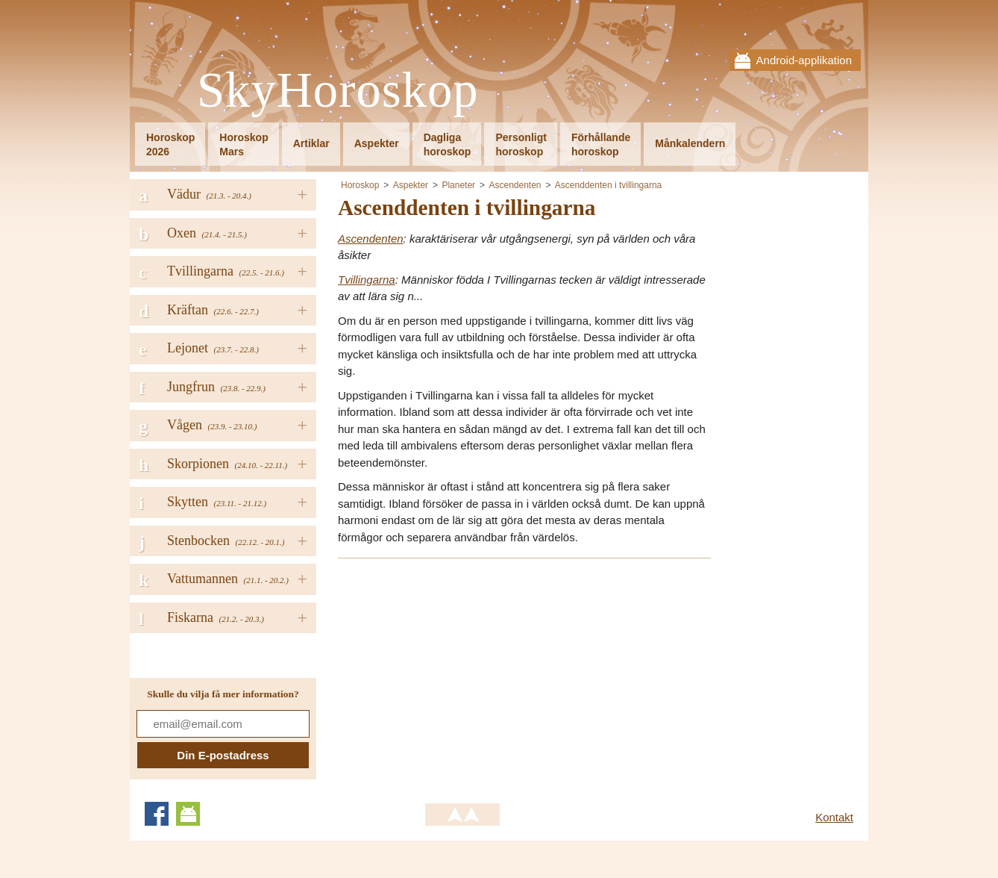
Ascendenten (515, 185)
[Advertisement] (463, 675)
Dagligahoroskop (447, 144)
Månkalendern (690, 143)
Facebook (157, 814)
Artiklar (311, 143)
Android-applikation (804, 60)
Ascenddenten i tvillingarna (608, 185)
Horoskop (360, 185)
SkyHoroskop (338, 90)
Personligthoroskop (520, 144)
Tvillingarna (366, 279)
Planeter (458, 185)
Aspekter (376, 143)
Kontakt (834, 817)
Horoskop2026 (170, 144)
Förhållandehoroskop (600, 144)
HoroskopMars (243, 144)
